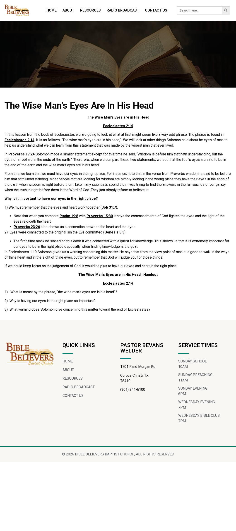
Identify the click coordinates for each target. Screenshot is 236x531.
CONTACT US (156, 10)
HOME (51, 10)
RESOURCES (90, 10)
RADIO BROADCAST (123, 10)
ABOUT (68, 10)
